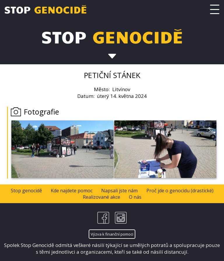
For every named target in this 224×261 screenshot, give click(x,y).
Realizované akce (101, 197)
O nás (135, 197)
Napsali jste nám (119, 190)
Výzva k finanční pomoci (112, 234)
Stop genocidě (26, 190)
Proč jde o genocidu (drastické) (180, 190)
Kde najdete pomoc (71, 190)
